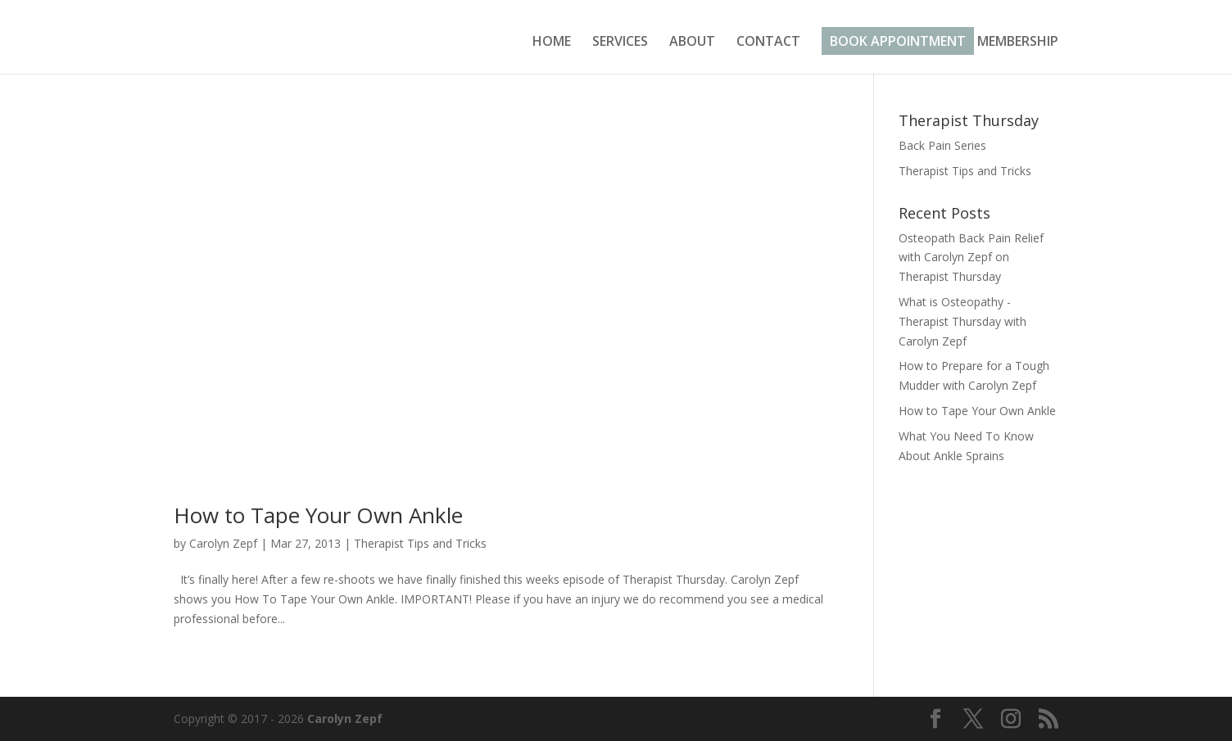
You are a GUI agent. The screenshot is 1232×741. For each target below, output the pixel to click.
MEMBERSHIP (1017, 42)
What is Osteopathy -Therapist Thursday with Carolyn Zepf (962, 321)
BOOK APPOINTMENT (898, 41)
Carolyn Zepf (223, 543)
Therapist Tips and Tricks (420, 543)
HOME (551, 42)
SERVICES (620, 42)
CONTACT (768, 42)
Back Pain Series (942, 145)
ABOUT (692, 42)
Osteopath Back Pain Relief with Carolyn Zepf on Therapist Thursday (971, 257)
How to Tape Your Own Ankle (318, 515)
